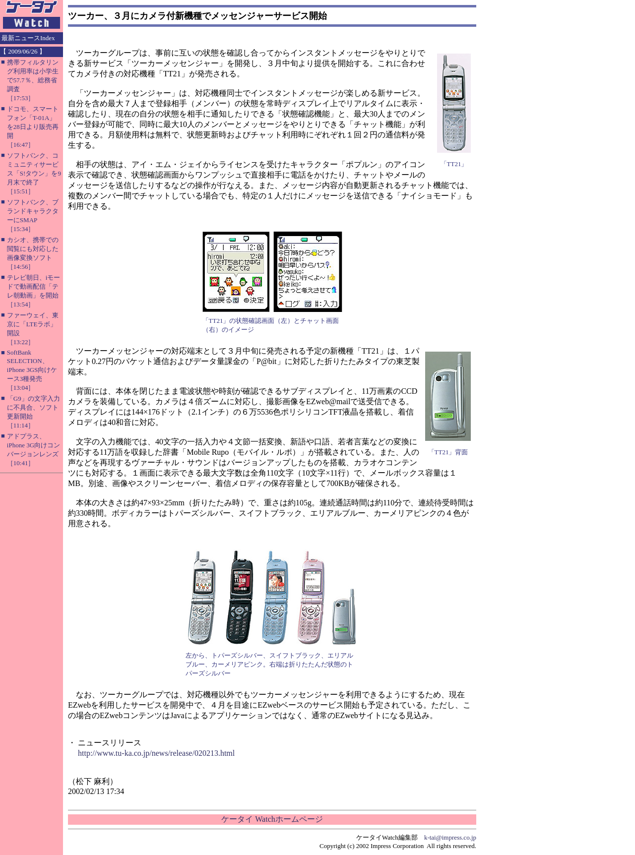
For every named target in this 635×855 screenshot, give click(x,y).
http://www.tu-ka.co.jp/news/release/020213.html (156, 753)
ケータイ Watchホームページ (271, 819)
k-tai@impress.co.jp (450, 837)
